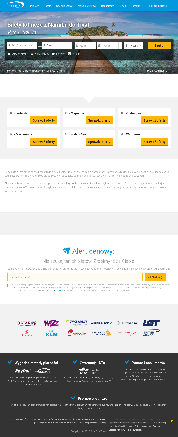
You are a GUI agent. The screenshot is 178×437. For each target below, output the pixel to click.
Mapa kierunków (87, 6)
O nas (123, 6)
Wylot (83, 45)
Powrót (106, 45)
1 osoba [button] (133, 45)
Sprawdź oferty (44, 120)
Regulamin (158, 426)
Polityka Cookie (141, 426)
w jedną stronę (18, 54)
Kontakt (135, 6)
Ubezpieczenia (64, 6)
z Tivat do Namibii (159, 70)
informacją (58, 290)
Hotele (47, 6)
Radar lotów (107, 6)
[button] (158, 5)
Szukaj (159, 45)
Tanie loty (33, 6)
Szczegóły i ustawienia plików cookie (125, 430)
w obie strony (40, 54)
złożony (58, 54)
